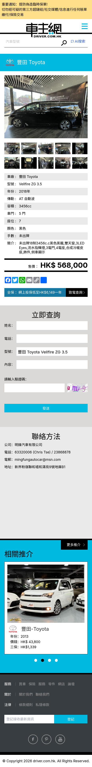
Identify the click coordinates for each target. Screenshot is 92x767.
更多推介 (73, 545)
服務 (41, 684)
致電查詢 (76, 292)
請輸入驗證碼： (16, 379)
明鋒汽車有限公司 (28, 445)
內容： (9, 364)
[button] (35, 660)
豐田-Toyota (28, 629)
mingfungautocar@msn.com (38, 459)
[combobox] (32, 41)
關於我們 (26, 694)
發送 (46, 408)
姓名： (9, 325)
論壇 (71, 684)
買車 (22, 684)
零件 (51, 684)
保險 (32, 684)
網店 (61, 684)
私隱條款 (42, 705)
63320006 (23, 452)
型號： (9, 351)
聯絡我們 (42, 694)
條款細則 (26, 705)
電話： (9, 338)
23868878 (62, 452)
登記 (70, 719)
